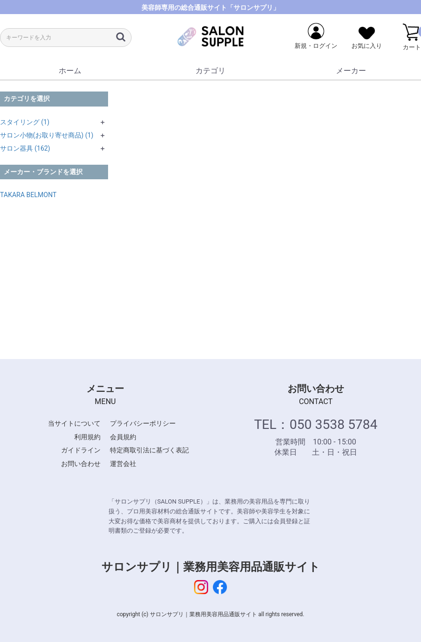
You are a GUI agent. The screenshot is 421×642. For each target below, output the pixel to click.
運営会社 (123, 463)
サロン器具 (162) (25, 148)
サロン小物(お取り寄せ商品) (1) (47, 135)
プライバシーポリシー (143, 423)
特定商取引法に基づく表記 (149, 450)
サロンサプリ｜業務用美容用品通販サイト (210, 566)
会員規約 (123, 437)
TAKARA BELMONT (28, 195)
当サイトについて (74, 423)
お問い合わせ (81, 463)
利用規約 (87, 437)
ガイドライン (81, 450)
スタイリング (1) (24, 122)
